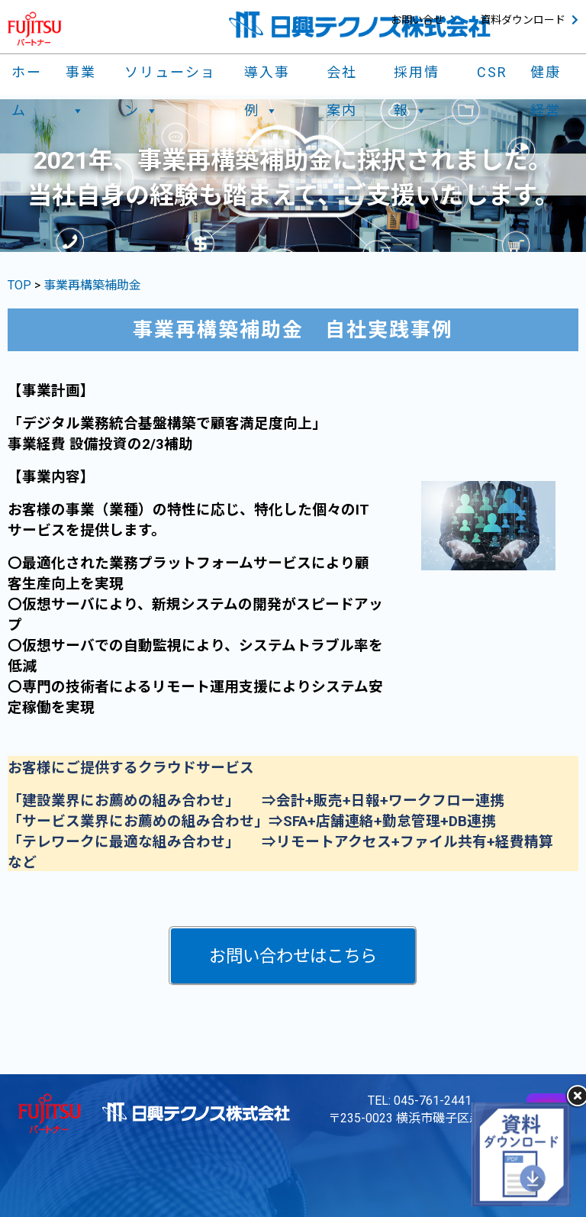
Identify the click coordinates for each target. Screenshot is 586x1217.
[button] (293, 956)
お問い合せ (417, 20)
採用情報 (417, 76)
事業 (81, 76)
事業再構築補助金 (92, 285)
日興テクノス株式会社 (360, 24)
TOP (21, 285)
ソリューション (170, 76)
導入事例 (267, 76)
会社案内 (342, 76)
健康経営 (545, 76)
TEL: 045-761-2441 (420, 1100)
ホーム (26, 76)
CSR (492, 72)
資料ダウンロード (522, 20)
